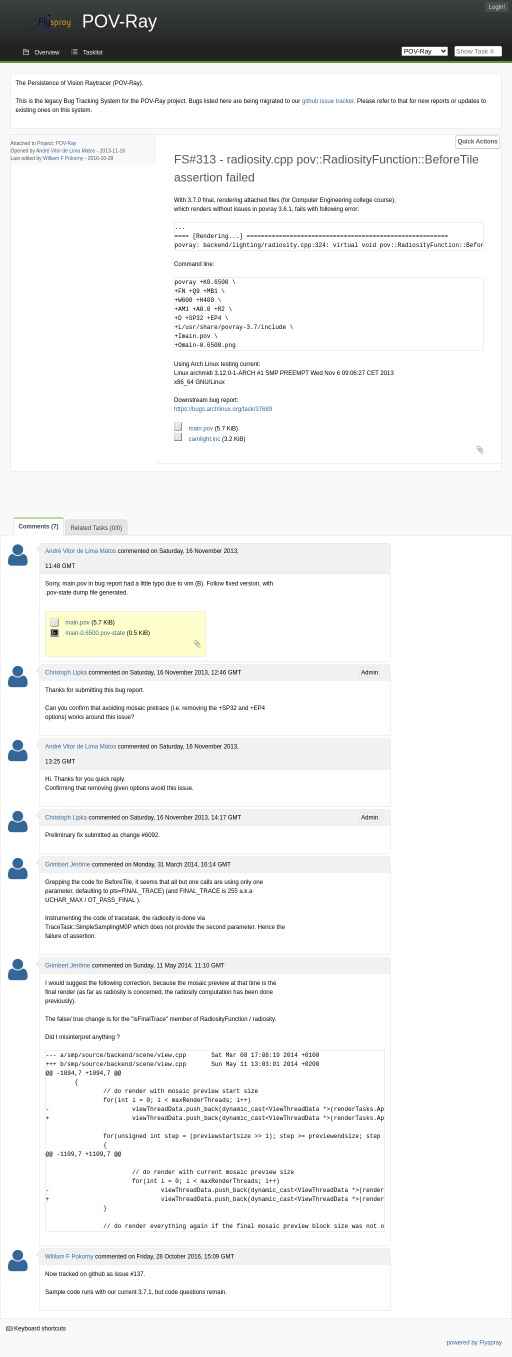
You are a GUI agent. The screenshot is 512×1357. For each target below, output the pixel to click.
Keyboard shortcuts (36, 1328)
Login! (496, 7)
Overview (47, 52)
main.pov (194, 428)
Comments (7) (38, 526)
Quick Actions (478, 141)
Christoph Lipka (65, 672)
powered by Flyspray (474, 1342)
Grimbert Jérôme (67, 864)
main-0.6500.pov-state (88, 633)
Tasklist (92, 52)
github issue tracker (328, 101)
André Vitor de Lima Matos (65, 151)
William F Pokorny (63, 158)
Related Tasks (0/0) (96, 528)
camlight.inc (198, 439)
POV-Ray (66, 143)
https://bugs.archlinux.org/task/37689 (223, 409)
